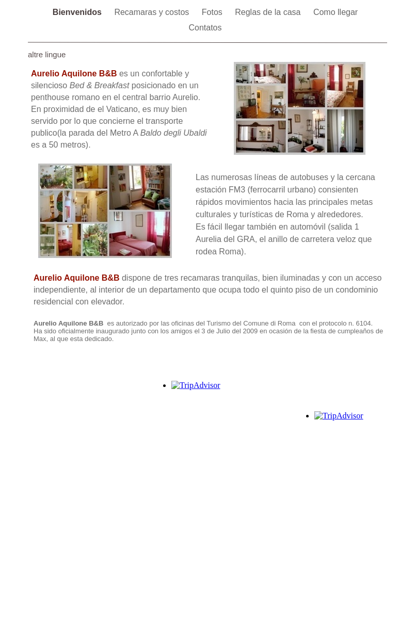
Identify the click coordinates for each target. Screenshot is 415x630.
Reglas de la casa (269, 12)
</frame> (342, 443)
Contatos (204, 27)
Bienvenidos (78, 12)
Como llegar (335, 12)
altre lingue (47, 54)
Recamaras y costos (152, 12)
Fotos (213, 12)
